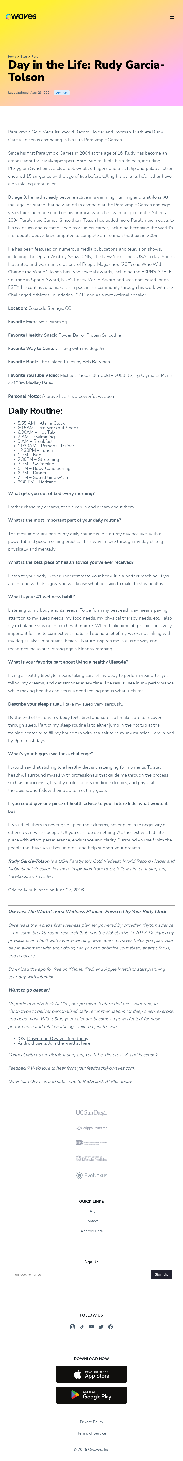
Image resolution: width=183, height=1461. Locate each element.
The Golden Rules (57, 362)
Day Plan (62, 92)
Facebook (17, 876)
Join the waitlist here (69, 1043)
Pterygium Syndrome (29, 168)
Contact (91, 1221)
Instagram (155, 869)
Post (35, 56)
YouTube (93, 1055)
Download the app (26, 969)
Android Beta (92, 1231)
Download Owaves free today (57, 1039)
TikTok (54, 1055)
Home (12, 56)
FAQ (91, 1211)
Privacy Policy (91, 1422)
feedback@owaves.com (110, 1068)
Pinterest (113, 1055)
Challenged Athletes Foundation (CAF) (47, 295)
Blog (23, 56)
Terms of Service (91, 1433)
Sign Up (161, 1274)
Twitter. (45, 876)
